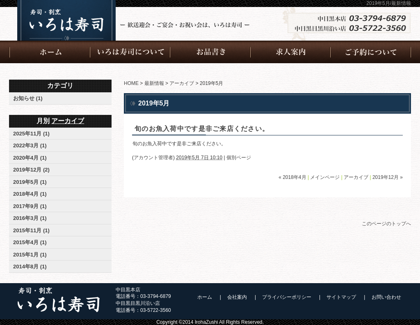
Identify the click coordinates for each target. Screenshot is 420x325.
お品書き (210, 52)
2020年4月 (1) (30, 158)
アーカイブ (181, 83)
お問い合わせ (386, 297)
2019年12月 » (387, 177)
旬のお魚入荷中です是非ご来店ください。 (202, 128)
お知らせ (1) (28, 98)
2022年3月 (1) (30, 145)
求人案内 (291, 52)
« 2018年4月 (292, 177)
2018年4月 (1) (30, 194)
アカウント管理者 (153, 157)
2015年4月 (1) (30, 242)
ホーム (49, 52)
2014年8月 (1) (30, 266)
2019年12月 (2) (31, 170)
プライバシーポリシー (286, 297)
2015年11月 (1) (31, 230)
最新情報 (154, 83)
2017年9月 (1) (30, 206)
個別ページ (238, 157)
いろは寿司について (130, 52)
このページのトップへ (386, 224)
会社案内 (237, 297)
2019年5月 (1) (30, 182)
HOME (131, 83)
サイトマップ (341, 297)
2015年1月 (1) (30, 255)
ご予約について (371, 52)
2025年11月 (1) (31, 133)
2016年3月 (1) (30, 218)
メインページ (325, 177)
